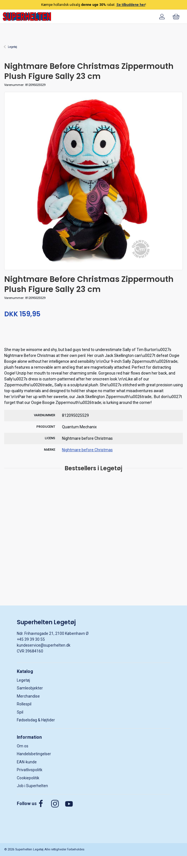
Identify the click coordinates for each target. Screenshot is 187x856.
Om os (22, 746)
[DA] (27, 17)
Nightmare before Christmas (87, 450)
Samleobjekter (30, 688)
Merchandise (28, 696)
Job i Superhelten (32, 786)
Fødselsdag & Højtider (36, 720)
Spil (20, 712)
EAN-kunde (27, 762)
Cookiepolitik (28, 778)
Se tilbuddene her (130, 5)
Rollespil (24, 704)
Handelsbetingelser (34, 754)
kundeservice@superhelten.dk (43, 645)
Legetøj (12, 47)
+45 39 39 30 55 (31, 639)
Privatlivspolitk (29, 770)
